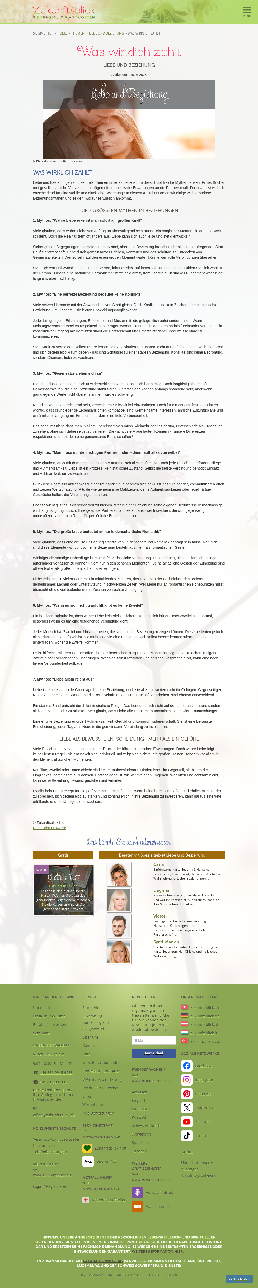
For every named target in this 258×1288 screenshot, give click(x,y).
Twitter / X (204, 1107)
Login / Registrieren (50, 1186)
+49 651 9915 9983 (56, 1072)
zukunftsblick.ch (204, 1007)
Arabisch (139, 1091)
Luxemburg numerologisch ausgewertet (95, 1022)
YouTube (203, 1121)
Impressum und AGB (100, 1070)
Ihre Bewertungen (98, 1113)
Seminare (41, 1032)
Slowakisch (141, 1134)
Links (86, 1096)
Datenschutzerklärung (102, 1079)
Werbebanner (94, 1104)
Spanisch (140, 1142)
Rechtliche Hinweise (49, 828)
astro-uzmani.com (206, 1041)
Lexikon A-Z (106, 1161)
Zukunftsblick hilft (110, 1148)
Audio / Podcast (159, 1192)
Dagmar (161, 890)
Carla (158, 864)
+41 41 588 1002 (54, 1082)
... (208, 878)
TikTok (200, 1135)
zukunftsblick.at (204, 1024)
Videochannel (158, 1206)
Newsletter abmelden (101, 1062)
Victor (159, 916)
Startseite (90, 1007)
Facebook (203, 1065)
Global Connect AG (103, 1261)
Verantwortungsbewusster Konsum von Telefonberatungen (56, 1145)
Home (62, 33)
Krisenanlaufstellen (109, 1199)
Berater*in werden (49, 1024)
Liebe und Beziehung (106, 33)
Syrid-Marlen (166, 942)
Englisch (139, 1100)
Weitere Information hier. (158, 1251)
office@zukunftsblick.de (54, 1115)
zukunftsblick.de (204, 1016)
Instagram (204, 1079)
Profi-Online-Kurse (49, 1016)
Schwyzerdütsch (146, 1125)
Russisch (139, 1117)
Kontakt (89, 1045)
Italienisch (141, 1108)
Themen (78, 33)
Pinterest (203, 1093)
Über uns (90, 1037)
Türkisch (139, 1151)
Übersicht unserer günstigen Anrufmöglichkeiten (198, 1169)
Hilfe (86, 1054)
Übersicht (41, 1007)
